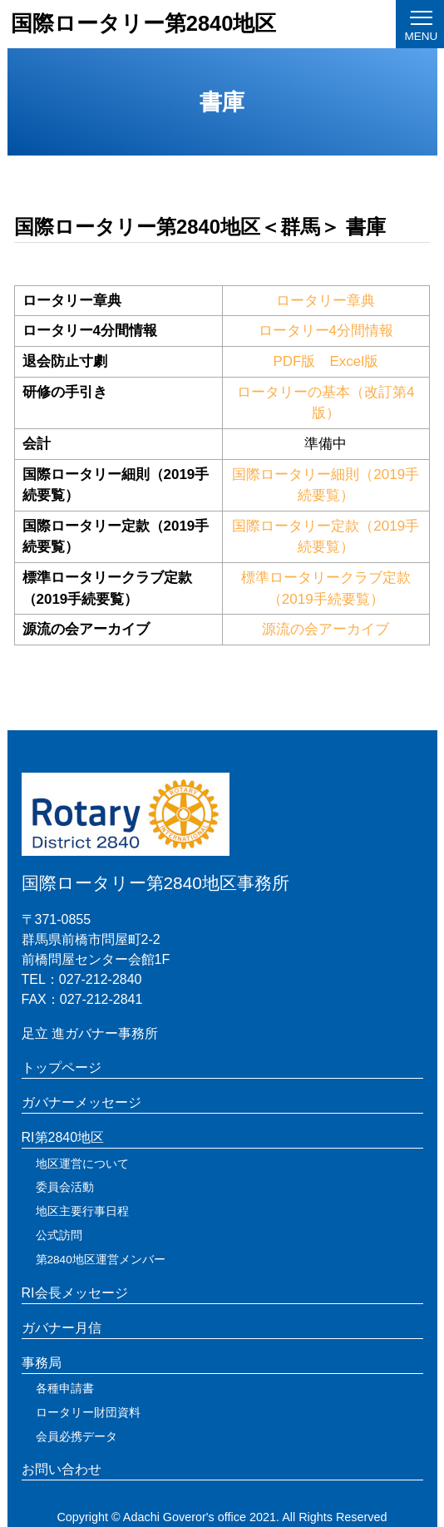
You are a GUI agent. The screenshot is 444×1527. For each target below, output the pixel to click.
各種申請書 (65, 1388)
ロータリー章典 (325, 301)
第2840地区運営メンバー (100, 1259)
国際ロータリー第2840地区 (144, 23)
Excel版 (353, 361)
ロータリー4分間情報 (326, 331)
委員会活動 (65, 1187)
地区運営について (82, 1164)
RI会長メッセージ (75, 1293)
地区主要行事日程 (82, 1211)
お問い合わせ (61, 1469)
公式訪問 (59, 1235)
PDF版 (294, 361)
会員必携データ (76, 1437)
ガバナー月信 (61, 1328)
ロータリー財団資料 (88, 1412)
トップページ (61, 1067)
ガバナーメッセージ (81, 1102)
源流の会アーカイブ (325, 629)
